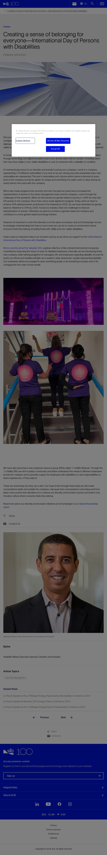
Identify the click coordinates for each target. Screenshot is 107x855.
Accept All (55, 149)
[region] (53, 140)
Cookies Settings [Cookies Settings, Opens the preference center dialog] (23, 140)
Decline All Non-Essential (58, 140)
